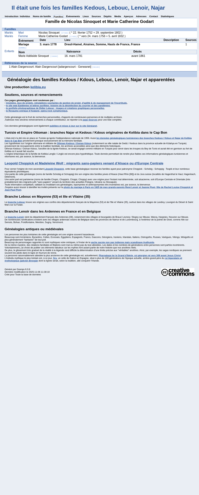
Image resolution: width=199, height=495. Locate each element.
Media (117, 16)
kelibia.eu (38, 87)
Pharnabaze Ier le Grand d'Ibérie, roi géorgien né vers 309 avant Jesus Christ (140, 255)
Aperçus (128, 16)
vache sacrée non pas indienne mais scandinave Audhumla (122, 242)
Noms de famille (42, 16)
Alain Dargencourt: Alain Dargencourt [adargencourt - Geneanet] (55, 66)
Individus (25, 16)
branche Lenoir (16, 217)
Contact (153, 16)
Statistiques (167, 16)
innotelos (11, 103)
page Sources (90, 119)
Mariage (23, 46)
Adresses (141, 16)
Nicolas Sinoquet (54, 32)
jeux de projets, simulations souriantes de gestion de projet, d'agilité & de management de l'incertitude (72, 103)
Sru (55, 258)
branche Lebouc (16, 202)
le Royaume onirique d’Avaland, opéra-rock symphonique (36, 110)
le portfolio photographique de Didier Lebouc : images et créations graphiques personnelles (55, 108)
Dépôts (108, 16)
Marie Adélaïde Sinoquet (38, 55)
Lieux (86, 16)
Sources (96, 16)
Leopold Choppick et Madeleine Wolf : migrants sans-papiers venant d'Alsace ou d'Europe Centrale (84, 163)
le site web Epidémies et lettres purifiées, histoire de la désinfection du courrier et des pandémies (58, 105)
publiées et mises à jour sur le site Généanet (73, 126)
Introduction (11, 16)
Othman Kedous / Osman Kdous (74, 143)
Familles (58, 16)
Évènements (73, 16)
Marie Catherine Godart (58, 36)
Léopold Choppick (54, 169)
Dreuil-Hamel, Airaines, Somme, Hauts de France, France (102, 44)
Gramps (21, 269)
